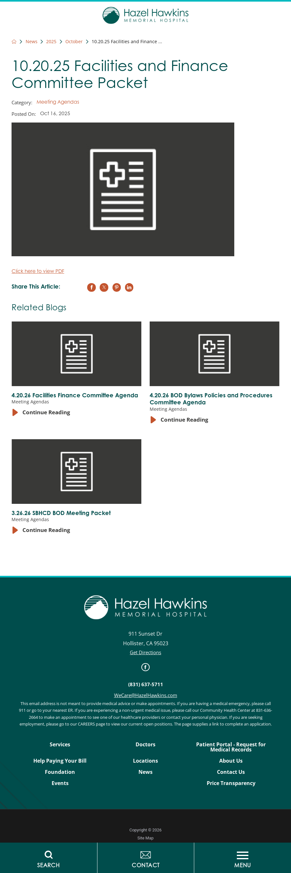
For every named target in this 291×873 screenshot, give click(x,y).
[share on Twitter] (104, 287)
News (31, 41)
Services (60, 744)
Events (60, 783)
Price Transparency (231, 783)
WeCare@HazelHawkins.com (145, 695)
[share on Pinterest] (116, 287)
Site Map (145, 838)
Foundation (60, 771)
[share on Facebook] (91, 287)
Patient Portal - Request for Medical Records (231, 747)
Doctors (145, 744)
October (74, 41)
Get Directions (145, 652)
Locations (145, 760)
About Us (231, 760)
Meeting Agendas (58, 102)
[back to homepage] (14, 41)
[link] (145, 667)
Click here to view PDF (38, 271)
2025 (51, 41)
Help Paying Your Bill (60, 760)
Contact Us (231, 771)
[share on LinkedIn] (129, 287)
